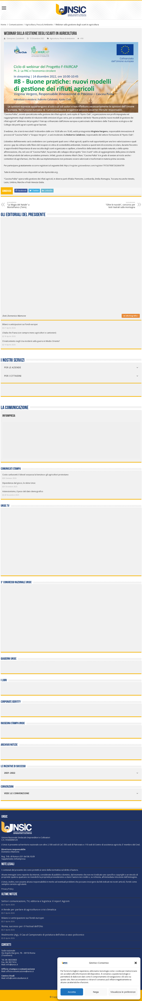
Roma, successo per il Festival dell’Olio (22, 926)
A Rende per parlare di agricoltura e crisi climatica (28, 909)
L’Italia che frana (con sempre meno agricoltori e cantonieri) (29, 333)
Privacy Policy (7, 889)
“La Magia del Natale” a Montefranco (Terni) (23, 204)
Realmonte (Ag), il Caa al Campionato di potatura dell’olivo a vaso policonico (42, 934)
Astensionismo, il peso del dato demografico (22, 491)
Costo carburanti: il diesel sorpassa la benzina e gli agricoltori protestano (35, 474)
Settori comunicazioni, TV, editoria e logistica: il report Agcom (35, 901)
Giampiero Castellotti (15, 38)
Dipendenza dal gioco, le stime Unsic (19, 483)
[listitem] (82, 438)
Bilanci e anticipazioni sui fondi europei (20, 324)
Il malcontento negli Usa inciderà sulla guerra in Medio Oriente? (31, 341)
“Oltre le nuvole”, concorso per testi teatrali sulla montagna (119, 204)
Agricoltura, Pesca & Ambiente (39, 24)
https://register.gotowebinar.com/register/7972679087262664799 (94, 165)
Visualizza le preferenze (123, 992)
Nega (96, 992)
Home (3, 24)
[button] (135, 962)
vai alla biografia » (130, 316)
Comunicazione (16, 24)
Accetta (72, 992)
